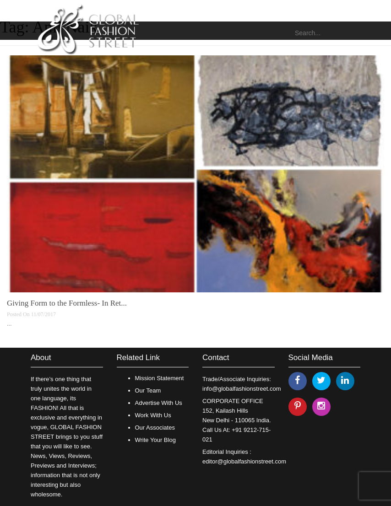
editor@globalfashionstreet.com (244, 461)
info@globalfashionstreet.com (241, 388)
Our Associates (155, 427)
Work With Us (153, 415)
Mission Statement (159, 378)
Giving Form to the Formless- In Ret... (67, 303)
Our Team (148, 390)
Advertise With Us (158, 402)
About (41, 357)
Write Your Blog (155, 439)
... (9, 323)
